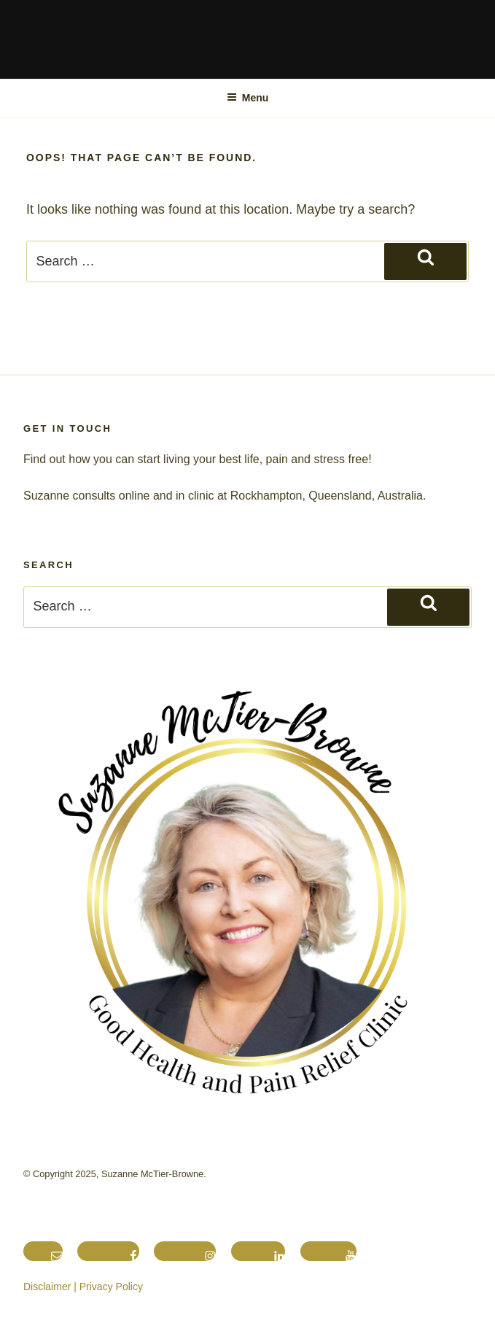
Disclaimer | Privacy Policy (83, 1286)
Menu (248, 98)
